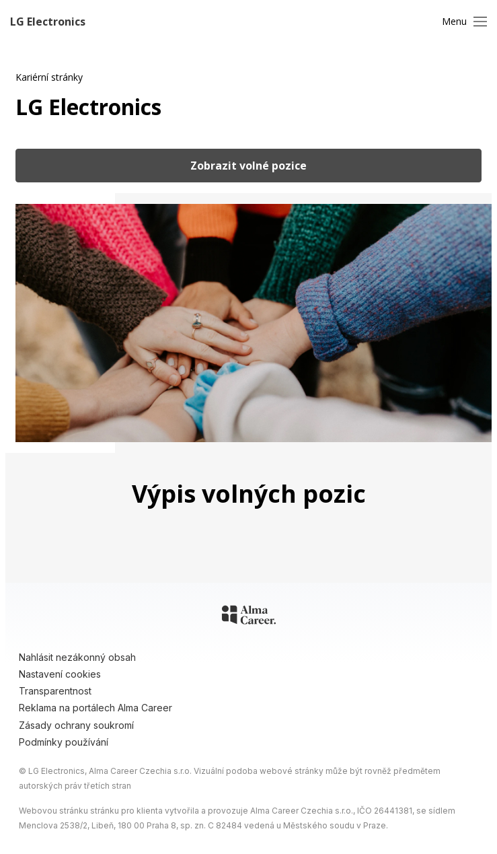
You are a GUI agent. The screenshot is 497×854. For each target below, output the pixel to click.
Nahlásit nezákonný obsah (77, 657)
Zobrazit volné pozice (248, 165)
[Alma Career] (248, 617)
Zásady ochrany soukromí (76, 725)
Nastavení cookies (60, 674)
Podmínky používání (63, 742)
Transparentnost (55, 691)
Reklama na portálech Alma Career (95, 707)
